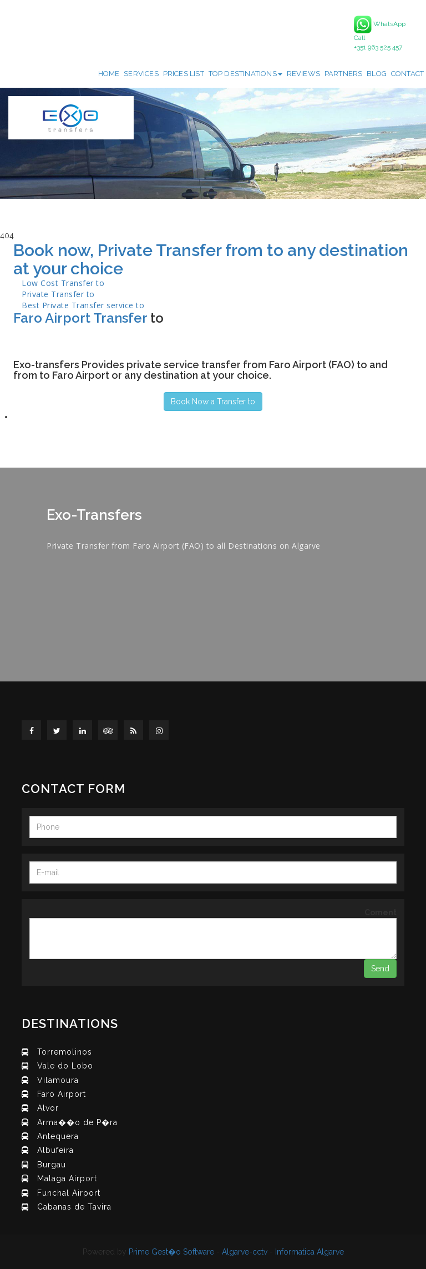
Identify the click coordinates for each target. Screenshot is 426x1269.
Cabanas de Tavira (74, 1206)
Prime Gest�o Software (171, 1251)
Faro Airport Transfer (80, 318)
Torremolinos (64, 1051)
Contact (407, 73)
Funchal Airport (68, 1192)
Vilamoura (58, 1080)
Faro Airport (61, 1094)
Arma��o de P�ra (77, 1122)
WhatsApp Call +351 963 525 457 (379, 33)
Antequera (58, 1136)
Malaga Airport (67, 1178)
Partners (343, 73)
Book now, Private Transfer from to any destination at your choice (210, 259)
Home (109, 73)
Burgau (51, 1164)
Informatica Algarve (309, 1251)
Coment (380, 912)
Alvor (48, 1108)
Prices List (183, 73)
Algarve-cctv (244, 1251)
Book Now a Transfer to (213, 401)
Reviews (303, 73)
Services (141, 73)
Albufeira (55, 1150)
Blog (377, 73)
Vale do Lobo (65, 1065)
